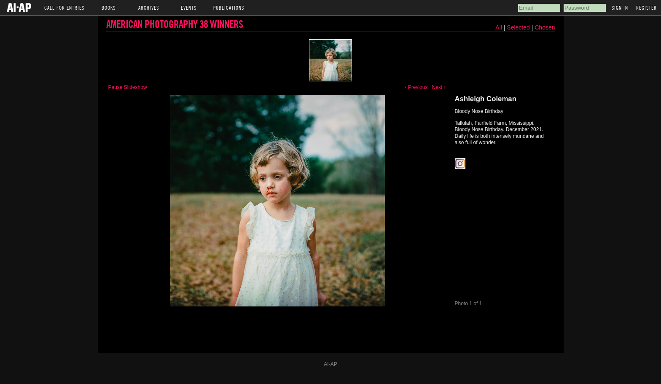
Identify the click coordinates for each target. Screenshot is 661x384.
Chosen (545, 27)
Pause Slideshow (127, 87)
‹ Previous (416, 87)
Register (646, 7)
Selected (519, 27)
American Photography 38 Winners (174, 23)
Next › (438, 87)
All (498, 27)
